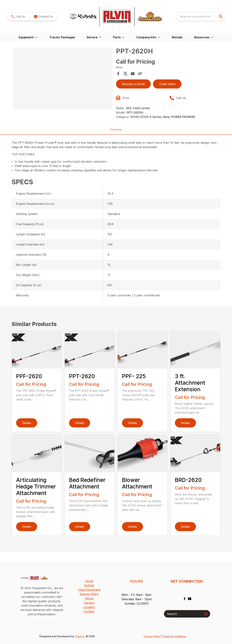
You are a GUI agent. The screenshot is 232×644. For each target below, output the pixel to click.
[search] (221, 16)
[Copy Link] (140, 73)
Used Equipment (89, 589)
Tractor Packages (62, 37)
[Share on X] (125, 73)
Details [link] (26, 423)
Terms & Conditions (174, 636)
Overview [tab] (116, 129)
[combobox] (200, 16)
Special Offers (89, 594)
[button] (18, 16)
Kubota (89, 585)
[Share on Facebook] (118, 73)
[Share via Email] (132, 73)
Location (89, 607)
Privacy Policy (152, 636)
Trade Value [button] (167, 84)
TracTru (79, 636)
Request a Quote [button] (133, 84)
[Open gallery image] (62, 78)
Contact (89, 611)
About (89, 598)
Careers (89, 603)
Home (89, 581)
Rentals (177, 37)
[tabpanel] (62, 78)
